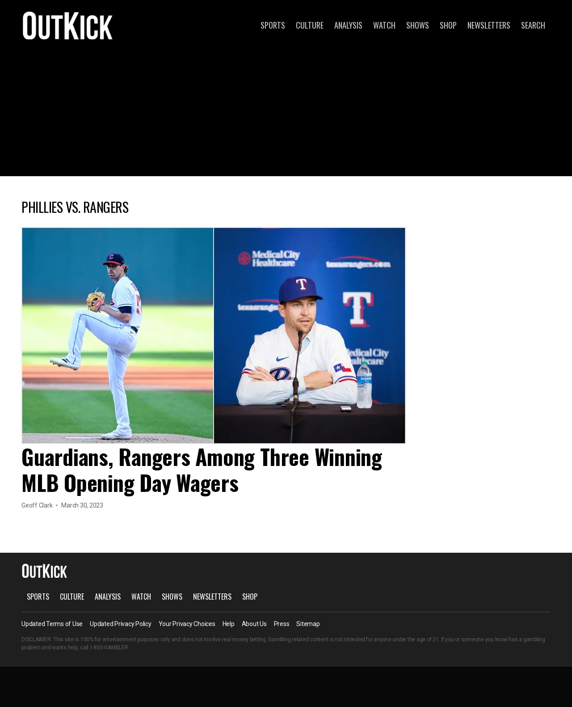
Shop (448, 25)
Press (282, 623)
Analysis (348, 25)
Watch (384, 25)
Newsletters (488, 25)
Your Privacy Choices (187, 623)
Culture (310, 25)
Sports (273, 25)
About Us (254, 623)
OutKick (67, 25)
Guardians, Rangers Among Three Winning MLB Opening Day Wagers (201, 469)
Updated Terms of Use (52, 623)
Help (229, 623)
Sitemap (308, 623)
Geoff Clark (36, 505)
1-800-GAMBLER (109, 647)
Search (533, 25)
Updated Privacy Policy (120, 623)
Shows (417, 25)
